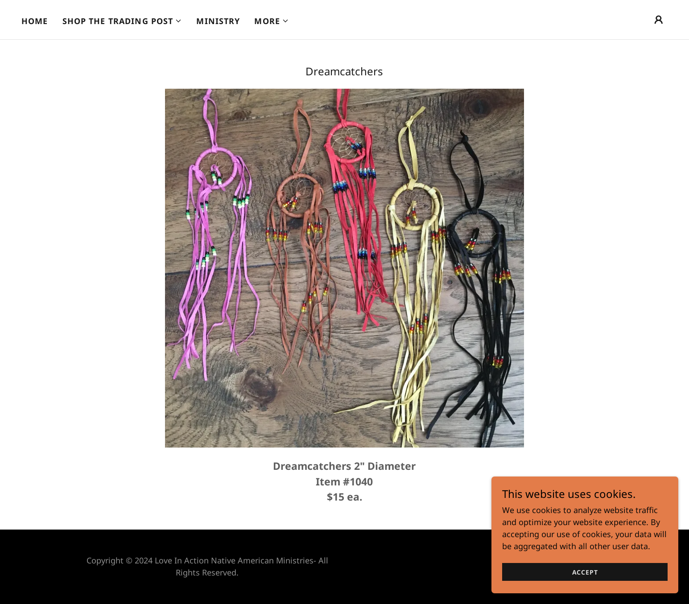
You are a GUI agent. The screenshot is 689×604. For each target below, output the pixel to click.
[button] (122, 21)
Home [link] (34, 21)
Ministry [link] (218, 21)
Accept (589, 572)
